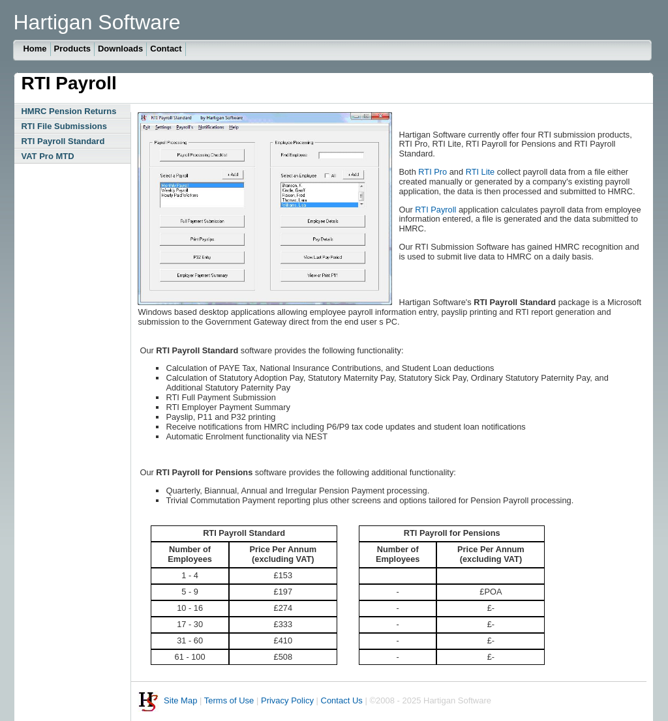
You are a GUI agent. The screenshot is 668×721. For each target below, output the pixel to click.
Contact (165, 48)
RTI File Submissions (63, 126)
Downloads (120, 48)
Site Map (180, 701)
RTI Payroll (435, 209)
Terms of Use (229, 701)
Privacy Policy (287, 701)
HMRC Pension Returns (68, 111)
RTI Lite (480, 172)
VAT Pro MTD (47, 156)
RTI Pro (432, 172)
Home (34, 48)
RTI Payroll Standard (62, 141)
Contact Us (342, 701)
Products (72, 48)
